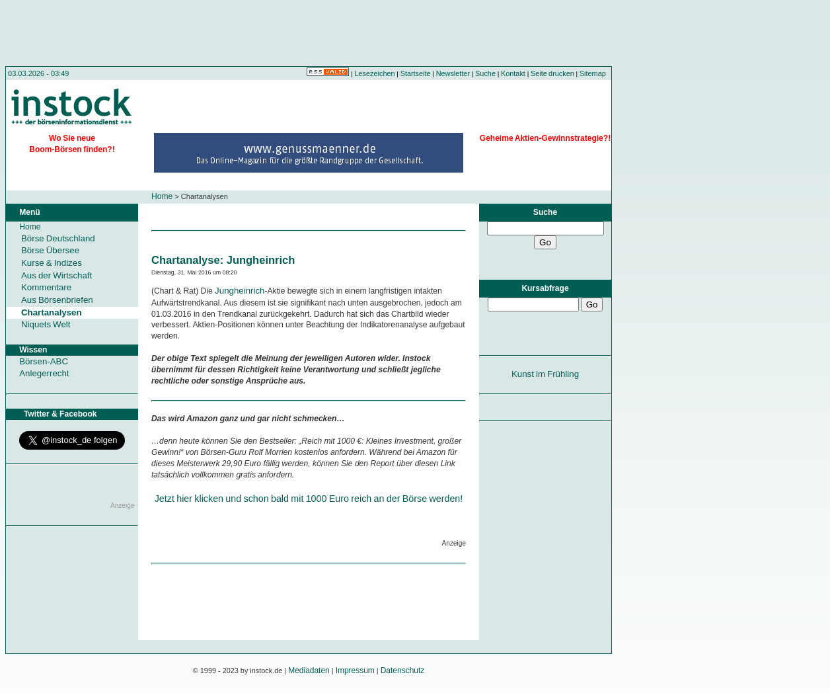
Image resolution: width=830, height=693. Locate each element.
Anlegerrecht (44, 373)
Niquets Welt (45, 324)
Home (161, 196)
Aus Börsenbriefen (57, 300)
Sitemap (593, 73)
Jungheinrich (239, 291)
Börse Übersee (50, 250)
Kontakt (513, 73)
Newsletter (453, 73)
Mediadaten (309, 670)
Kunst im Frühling (545, 374)
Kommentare (46, 287)
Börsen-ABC (43, 361)
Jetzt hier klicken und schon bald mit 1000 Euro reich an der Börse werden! (309, 498)
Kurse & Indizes (51, 263)
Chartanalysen (51, 312)
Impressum (355, 670)
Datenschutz (403, 670)
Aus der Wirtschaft (56, 275)
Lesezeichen (375, 73)
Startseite (415, 73)
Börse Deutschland (58, 238)
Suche (485, 73)
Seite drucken (552, 73)
